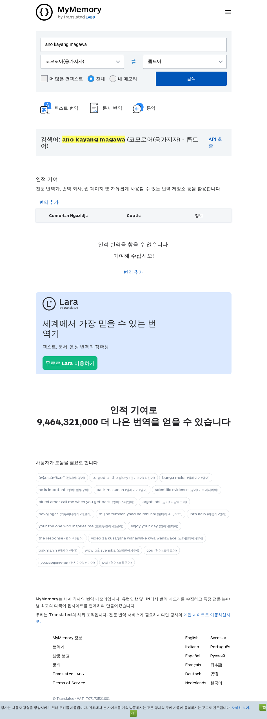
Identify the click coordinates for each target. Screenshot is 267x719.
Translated (68, 673)
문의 (57, 664)
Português (220, 646)
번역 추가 (49, 202)
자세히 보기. (241, 707)
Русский (217, 655)
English (192, 637)
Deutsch (193, 673)
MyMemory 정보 (67, 637)
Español (192, 655)
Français (193, 664)
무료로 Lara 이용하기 (70, 363)
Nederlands (195, 682)
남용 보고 (61, 655)
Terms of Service (69, 682)
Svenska (218, 637)
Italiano (192, 646)
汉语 (214, 673)
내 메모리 (123, 78)
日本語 (216, 664)
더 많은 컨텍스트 (62, 78)
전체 (96, 78)
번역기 (58, 646)
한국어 (216, 682)
